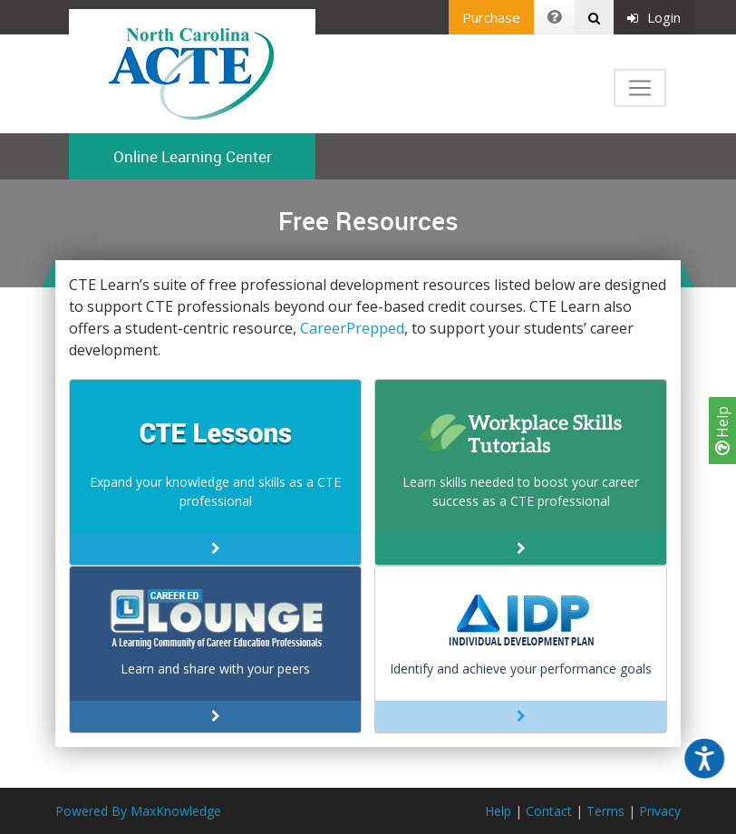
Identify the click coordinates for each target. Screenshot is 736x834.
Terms (605, 810)
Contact (549, 810)
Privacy (660, 810)
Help (722, 430)
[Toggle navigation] (640, 88)
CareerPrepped (352, 328)
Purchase (491, 17)
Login (654, 17)
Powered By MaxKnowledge (138, 810)
